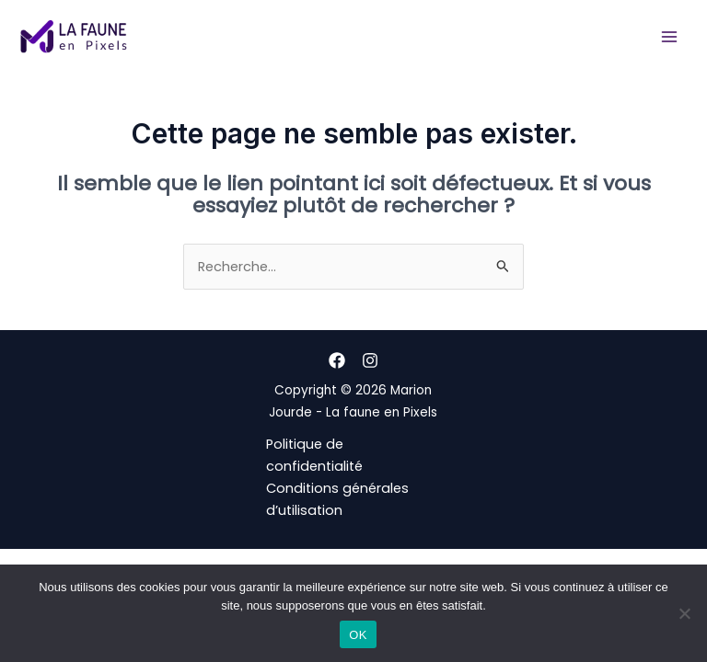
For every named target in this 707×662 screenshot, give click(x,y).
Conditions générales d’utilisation (337, 499)
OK (357, 635)
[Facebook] (337, 360)
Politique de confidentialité (314, 455)
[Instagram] (370, 360)
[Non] (684, 613)
